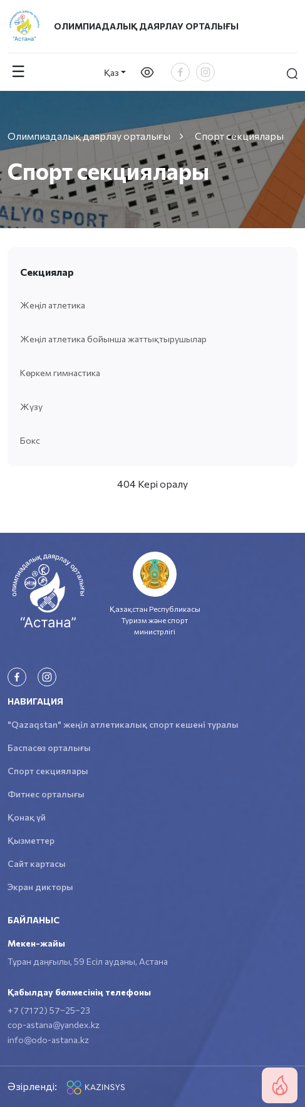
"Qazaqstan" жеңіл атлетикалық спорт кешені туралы (123, 724)
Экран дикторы (40, 886)
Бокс (30, 440)
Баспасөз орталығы (49, 747)
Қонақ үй (27, 817)
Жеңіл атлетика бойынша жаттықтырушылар (113, 338)
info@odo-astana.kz (48, 1039)
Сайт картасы (37, 863)
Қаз (111, 72)
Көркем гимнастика (60, 372)
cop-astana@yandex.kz (54, 1024)
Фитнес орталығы (46, 794)
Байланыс (33, 920)
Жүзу (31, 406)
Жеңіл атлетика (52, 305)
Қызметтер (31, 840)
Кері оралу (163, 484)
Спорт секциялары (48, 770)
